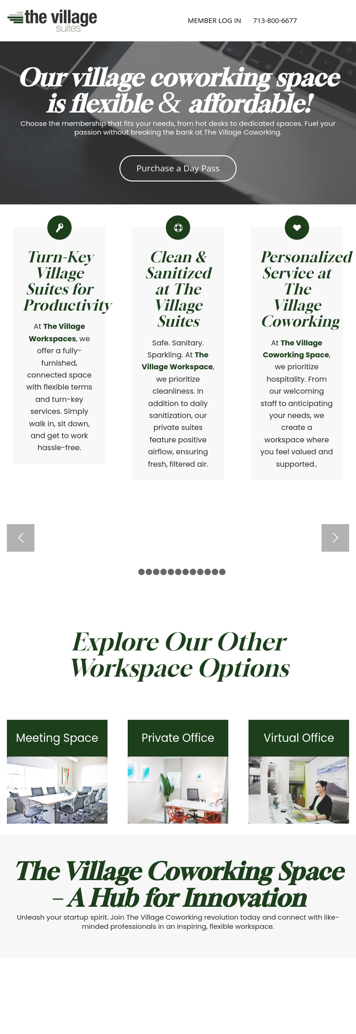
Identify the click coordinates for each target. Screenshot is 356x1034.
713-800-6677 (275, 20)
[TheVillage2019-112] (178, 790)
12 (215, 572)
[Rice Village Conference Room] (57, 790)
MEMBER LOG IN (214, 20)
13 (222, 572)
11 (207, 572)
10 (200, 572)
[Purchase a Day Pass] (178, 168)
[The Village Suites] (52, 20)
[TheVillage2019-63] (299, 790)
